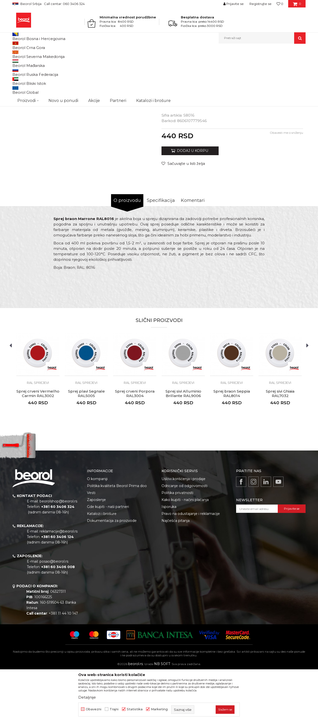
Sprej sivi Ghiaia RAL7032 (280, 444)
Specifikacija (161, 251)
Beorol (17, 54)
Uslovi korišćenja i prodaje (183, 530)
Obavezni (93, 709)
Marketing (159, 709)
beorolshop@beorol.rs (58, 552)
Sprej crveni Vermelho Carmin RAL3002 (37, 444)
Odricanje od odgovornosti (184, 537)
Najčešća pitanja (175, 572)
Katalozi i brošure (102, 565)
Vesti (91, 544)
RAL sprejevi (122, 54)
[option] (31, 89)
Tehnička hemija (54, 54)
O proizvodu (127, 251)
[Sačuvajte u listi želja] (183, 214)
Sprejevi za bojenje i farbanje (89, 54)
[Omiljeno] (280, 4)
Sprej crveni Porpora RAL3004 (135, 444)
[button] (262, 38)
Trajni (114, 709)
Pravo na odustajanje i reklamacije (190, 565)
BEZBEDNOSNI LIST (185, 153)
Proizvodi (32, 54)
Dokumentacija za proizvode (112, 572)
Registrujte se (260, 4)
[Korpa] (297, 5)
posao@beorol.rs (54, 612)
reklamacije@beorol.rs (59, 582)
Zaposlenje (96, 551)
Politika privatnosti (177, 544)
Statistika (135, 709)
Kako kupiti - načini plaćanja (185, 551)
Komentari (193, 251)
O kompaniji (97, 530)
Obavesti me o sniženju (286, 184)
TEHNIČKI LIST (180, 147)
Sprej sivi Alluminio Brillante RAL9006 (183, 444)
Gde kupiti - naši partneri (108, 558)
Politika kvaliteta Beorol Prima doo (117, 537)
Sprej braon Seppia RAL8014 (231, 444)
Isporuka (168, 558)
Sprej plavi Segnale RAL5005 (86, 444)
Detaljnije (87, 697)
